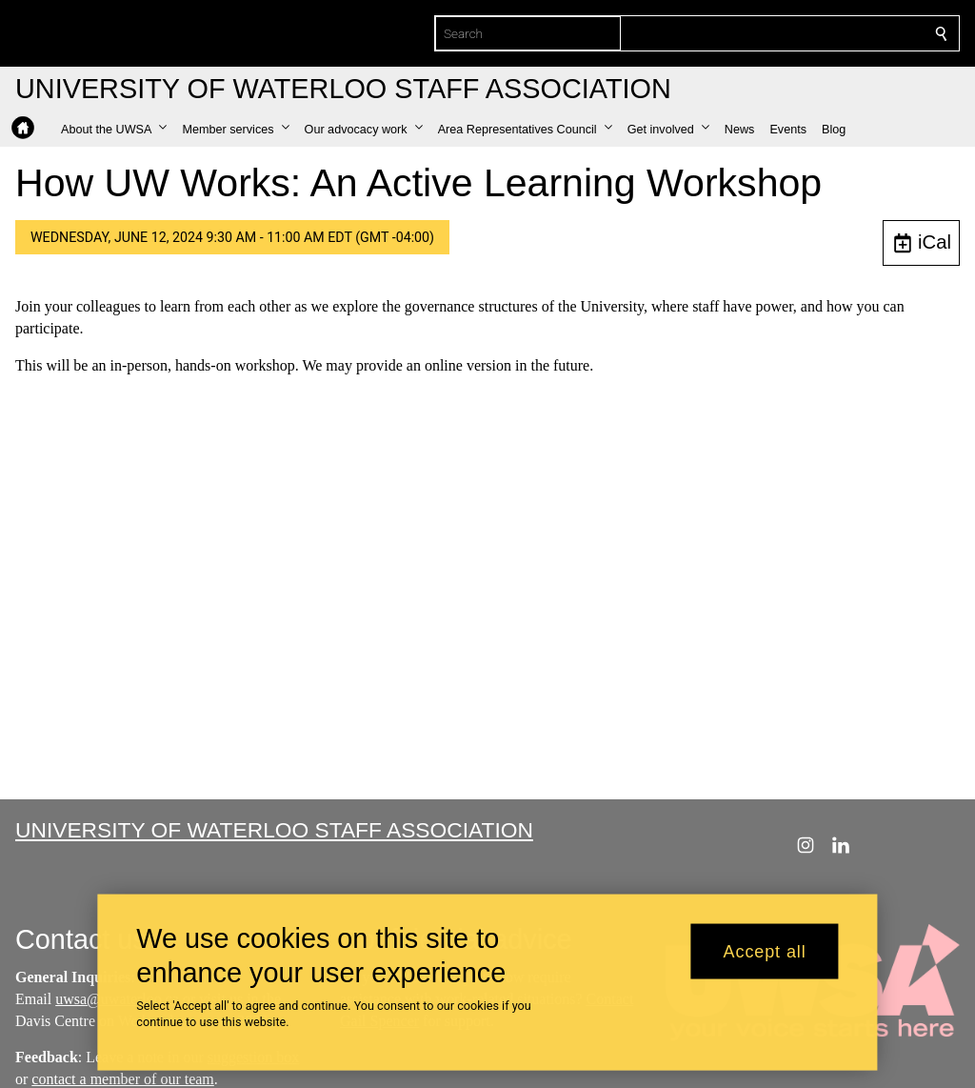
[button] (113, 129)
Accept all (765, 950)
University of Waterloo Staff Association (274, 829)
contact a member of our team (122, 1079)
